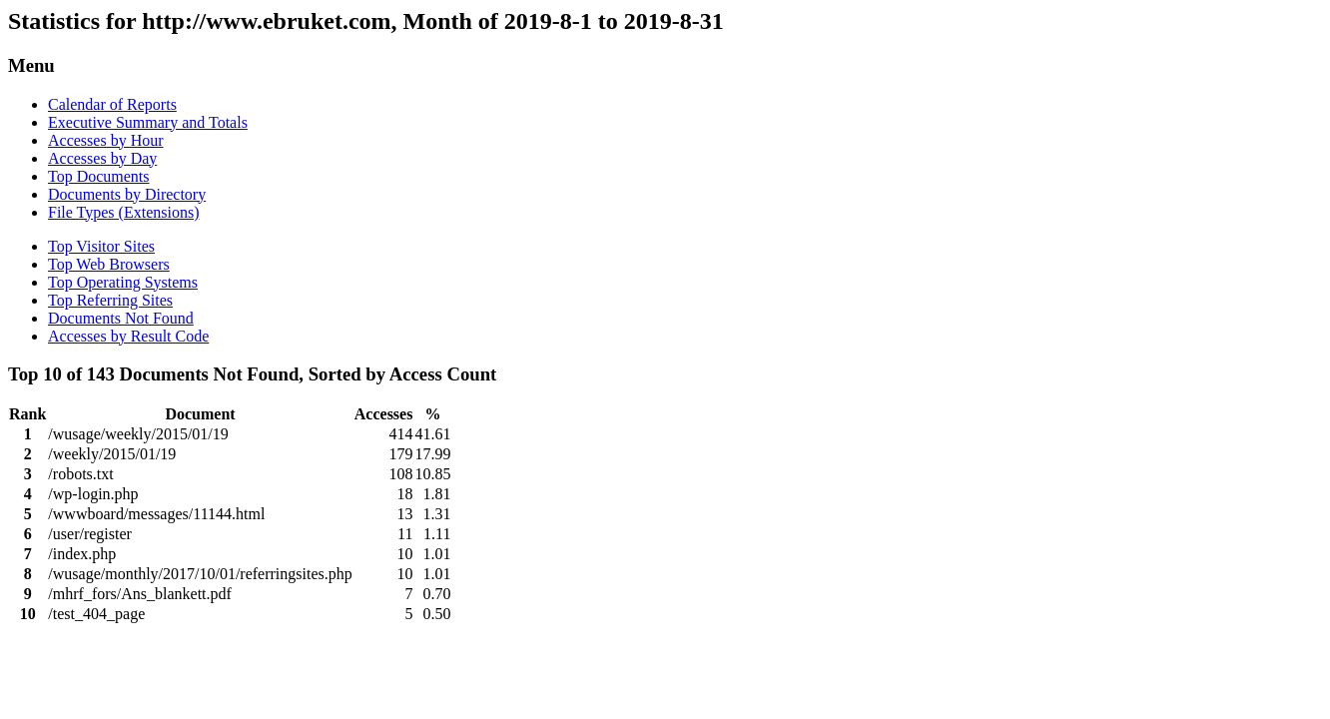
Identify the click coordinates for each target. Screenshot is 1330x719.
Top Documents (99, 176)
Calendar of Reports (112, 104)
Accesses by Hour (106, 140)
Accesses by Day (102, 158)
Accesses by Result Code (128, 336)
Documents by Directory (127, 194)
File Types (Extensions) (123, 212)
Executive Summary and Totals (148, 122)
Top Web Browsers (109, 264)
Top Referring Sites (110, 300)
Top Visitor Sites (101, 246)
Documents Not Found (121, 318)
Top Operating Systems (123, 282)
